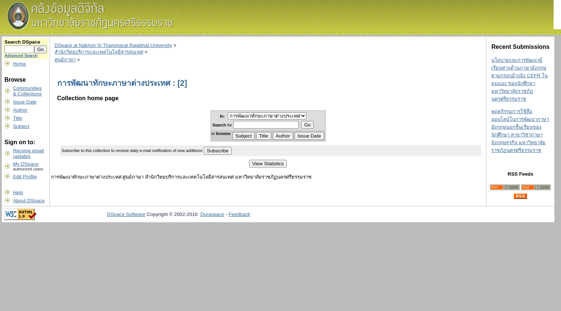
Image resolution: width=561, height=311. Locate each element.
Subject (21, 126)
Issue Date (25, 102)
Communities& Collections (27, 91)
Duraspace (212, 214)
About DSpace (29, 200)
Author (20, 110)
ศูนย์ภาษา (65, 59)
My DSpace (25, 164)
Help (18, 192)
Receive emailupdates (28, 153)
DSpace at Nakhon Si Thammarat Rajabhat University (113, 45)
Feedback (239, 214)
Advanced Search (20, 55)
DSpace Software (126, 214)
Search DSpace (22, 42)
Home (19, 64)
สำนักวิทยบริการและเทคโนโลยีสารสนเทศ (99, 52)
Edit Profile (25, 176)
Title (17, 118)
